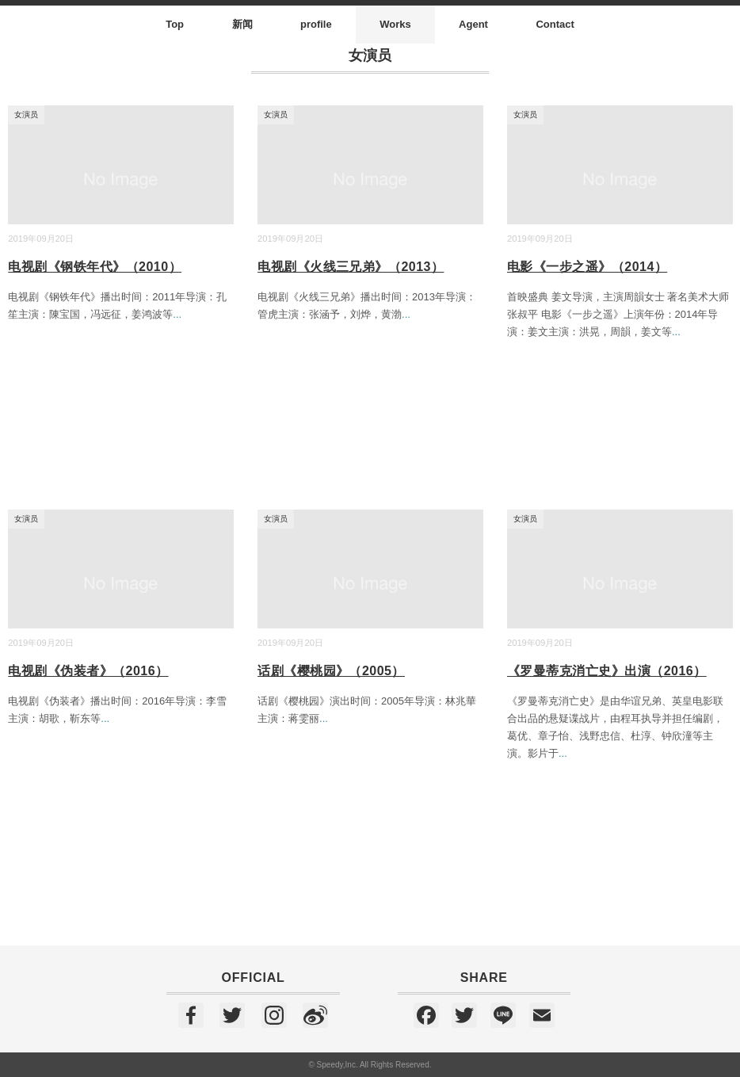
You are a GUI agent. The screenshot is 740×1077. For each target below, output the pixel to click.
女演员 (26, 114)
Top (175, 24)
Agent (473, 24)
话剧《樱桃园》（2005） (331, 671)
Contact (555, 24)
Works (395, 24)
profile (316, 24)
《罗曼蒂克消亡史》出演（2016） (607, 671)
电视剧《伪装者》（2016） (88, 671)
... (177, 314)
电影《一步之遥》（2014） (587, 266)
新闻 (242, 24)
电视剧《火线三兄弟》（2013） (350, 266)
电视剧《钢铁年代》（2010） (94, 266)
